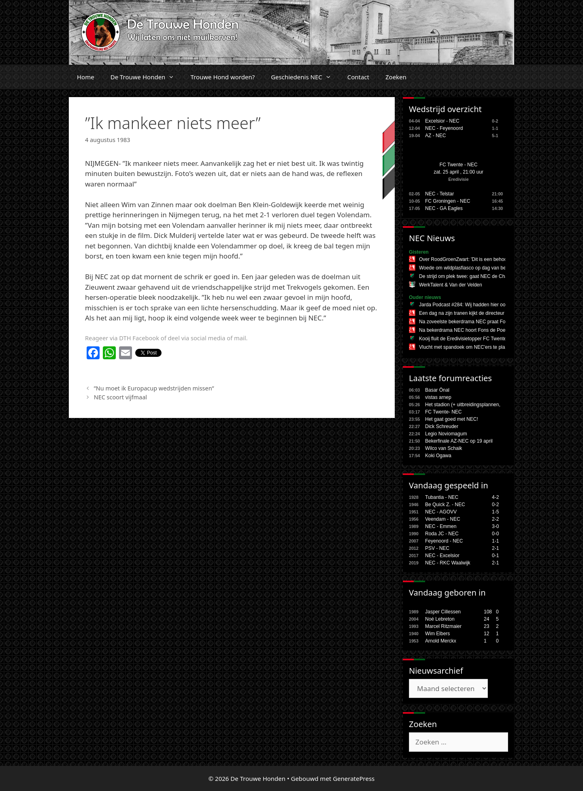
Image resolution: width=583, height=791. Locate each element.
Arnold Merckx (440, 641)
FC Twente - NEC (459, 165)
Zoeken (395, 77)
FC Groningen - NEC (447, 201)
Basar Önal (437, 390)
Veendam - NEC (442, 519)
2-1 (495, 548)
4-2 (495, 497)
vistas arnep (438, 397)
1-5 (495, 512)
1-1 (495, 541)
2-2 (495, 519)
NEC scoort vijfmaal (120, 397)
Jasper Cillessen (443, 612)
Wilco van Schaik (443, 448)
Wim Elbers (437, 633)
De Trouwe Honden (147, 77)
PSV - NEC (437, 548)
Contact (358, 77)
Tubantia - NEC (441, 497)
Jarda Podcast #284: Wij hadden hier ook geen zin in (476, 304)
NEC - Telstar (439, 194)
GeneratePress (353, 778)
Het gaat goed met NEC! (451, 419)
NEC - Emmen (440, 526)
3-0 (495, 526)
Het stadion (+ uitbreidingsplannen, (462, 404)
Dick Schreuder (441, 426)
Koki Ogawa (438, 455)
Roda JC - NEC (442, 534)
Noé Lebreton (440, 619)
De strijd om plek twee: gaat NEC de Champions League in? (484, 276)
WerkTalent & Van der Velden (450, 285)
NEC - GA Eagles (444, 208)
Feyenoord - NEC (444, 541)
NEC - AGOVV (441, 512)
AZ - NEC (435, 135)
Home (85, 77)
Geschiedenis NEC (305, 77)
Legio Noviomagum (446, 434)
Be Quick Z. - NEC (445, 504)
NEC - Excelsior (442, 555)
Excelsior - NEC (442, 121)
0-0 (495, 534)
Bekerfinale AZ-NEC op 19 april (459, 441)
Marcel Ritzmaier (443, 626)
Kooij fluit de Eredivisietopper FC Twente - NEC (470, 338)
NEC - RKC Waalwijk (447, 563)
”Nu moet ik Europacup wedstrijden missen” (154, 388)
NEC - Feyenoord (444, 128)
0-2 (495, 504)
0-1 (495, 555)
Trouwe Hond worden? (222, 77)
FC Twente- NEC (443, 412)
